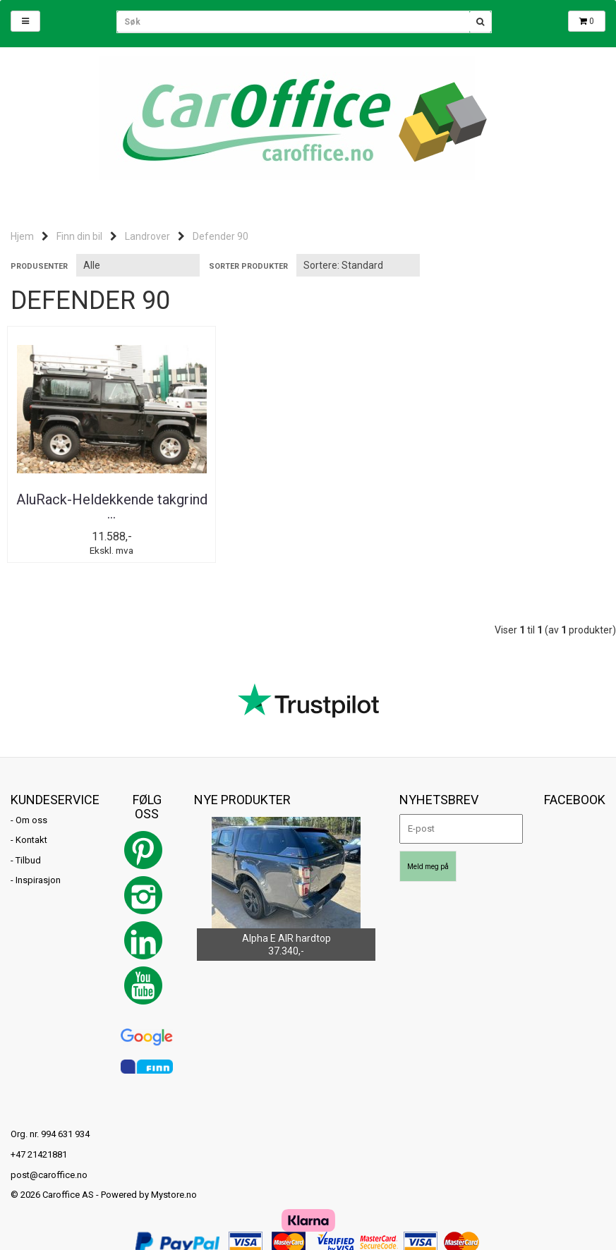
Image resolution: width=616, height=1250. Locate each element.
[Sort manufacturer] (138, 265)
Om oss (31, 820)
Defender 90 (220, 236)
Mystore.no (174, 1195)
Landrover (147, 236)
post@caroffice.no (49, 1175)
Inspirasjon (38, 880)
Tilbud (28, 860)
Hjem (22, 236)
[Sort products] (358, 265)
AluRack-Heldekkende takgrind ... (107, 506)
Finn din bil (79, 236)
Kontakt (31, 840)
